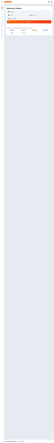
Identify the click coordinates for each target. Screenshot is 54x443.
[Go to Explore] (2, 19)
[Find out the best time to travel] (2, 24)
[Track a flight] (2, 21)
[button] (2, 2)
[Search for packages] (2, 13)
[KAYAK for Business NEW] (2, 26)
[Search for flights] (2, 5)
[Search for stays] (2, 8)
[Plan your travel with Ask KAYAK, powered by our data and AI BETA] (2, 16)
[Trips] (2, 30)
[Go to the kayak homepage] (8, 2)
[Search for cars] (2, 10)
